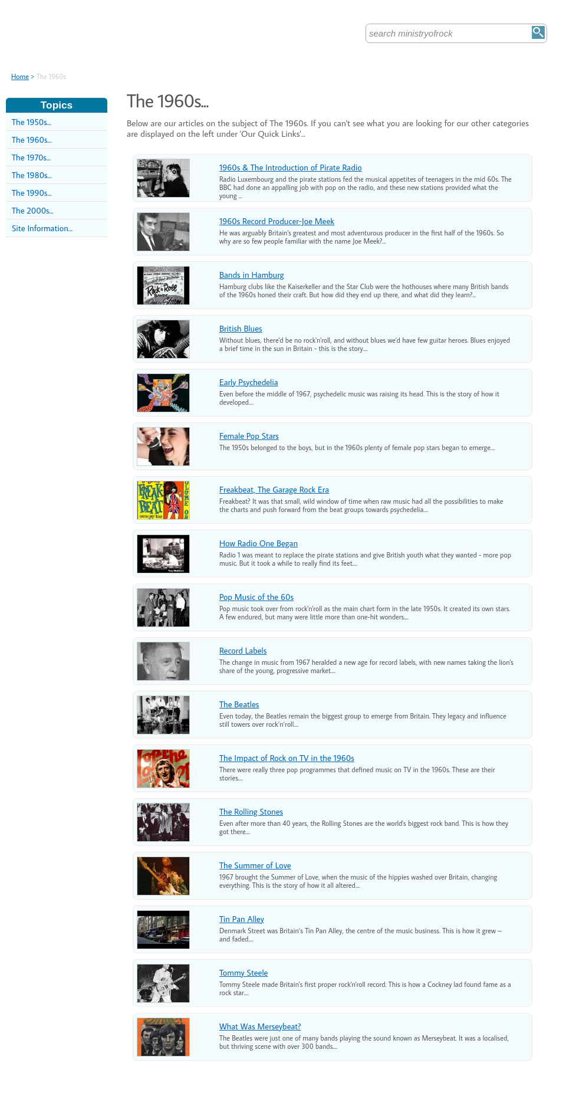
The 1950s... (31, 121)
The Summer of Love (255, 865)
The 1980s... (32, 175)
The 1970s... (31, 157)
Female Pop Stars (249, 435)
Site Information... (42, 228)
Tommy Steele (243, 972)
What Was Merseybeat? (260, 1026)
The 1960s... (32, 139)
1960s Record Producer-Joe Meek (276, 221)
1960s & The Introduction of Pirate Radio (290, 167)
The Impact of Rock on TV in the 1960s (286, 757)
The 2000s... (33, 210)
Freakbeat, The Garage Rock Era (274, 489)
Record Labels (242, 650)
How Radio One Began (258, 543)
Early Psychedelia (248, 382)
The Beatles (239, 704)
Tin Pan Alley (241, 918)
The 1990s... (32, 192)
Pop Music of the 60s (256, 596)
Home (20, 76)
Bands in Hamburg (251, 274)
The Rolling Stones (251, 811)
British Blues (240, 328)
